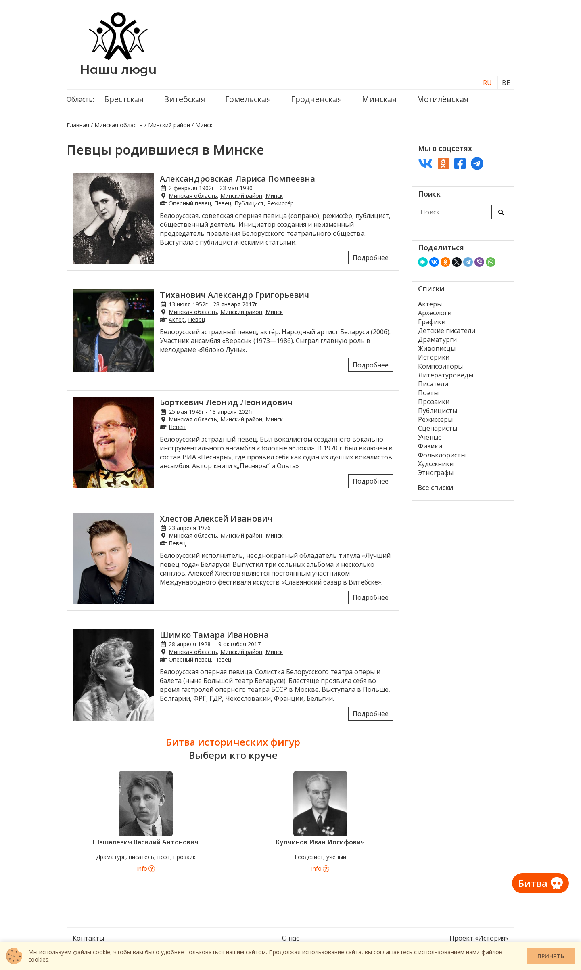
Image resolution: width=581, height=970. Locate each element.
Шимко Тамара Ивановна (214, 634)
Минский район (169, 125)
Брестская (124, 99)
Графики (431, 321)
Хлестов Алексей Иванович (216, 518)
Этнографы (436, 472)
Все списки (435, 487)
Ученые (430, 437)
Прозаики (433, 401)
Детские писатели (446, 330)
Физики (430, 446)
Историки (433, 357)
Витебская (184, 99)
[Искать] (501, 212)
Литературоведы (445, 375)
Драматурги (437, 339)
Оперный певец (190, 203)
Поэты (428, 392)
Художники (436, 463)
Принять (550, 956)
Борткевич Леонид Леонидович (226, 402)
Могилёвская (442, 99)
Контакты (88, 938)
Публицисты (437, 410)
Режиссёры (435, 419)
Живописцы (437, 348)
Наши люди (118, 69)
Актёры (430, 304)
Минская (379, 99)
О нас (290, 938)
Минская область (118, 125)
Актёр (177, 319)
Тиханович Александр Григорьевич (234, 294)
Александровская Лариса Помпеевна (237, 178)
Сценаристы (437, 428)
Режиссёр (280, 203)
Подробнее (371, 257)
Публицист (249, 203)
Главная (78, 125)
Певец (222, 203)
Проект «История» (478, 938)
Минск (274, 195)
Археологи (434, 312)
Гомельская (248, 99)
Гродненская (316, 99)
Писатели (433, 383)
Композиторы (440, 366)
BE (506, 82)
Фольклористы (442, 454)
